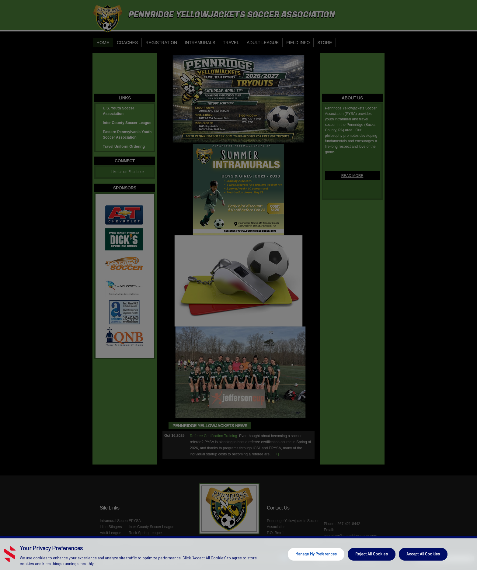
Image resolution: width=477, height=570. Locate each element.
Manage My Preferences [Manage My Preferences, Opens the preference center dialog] (316, 553)
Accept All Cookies (423, 553)
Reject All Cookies (371, 553)
